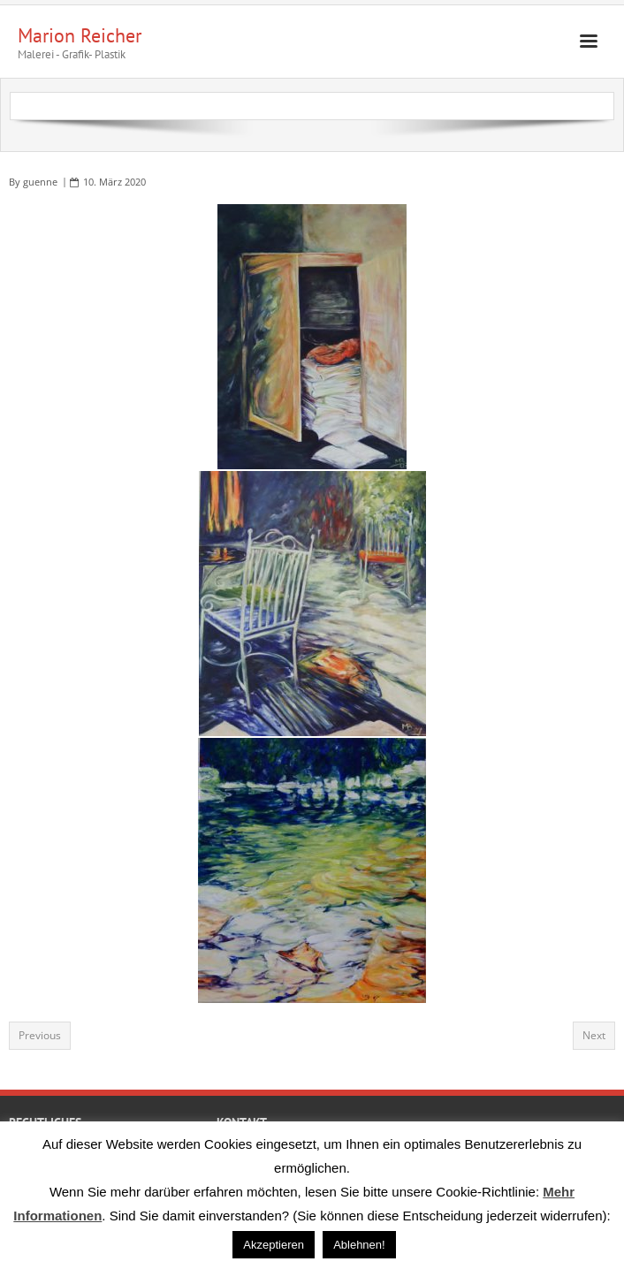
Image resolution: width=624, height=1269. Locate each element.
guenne (40, 181)
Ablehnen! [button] (359, 1244)
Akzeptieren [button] (273, 1244)
